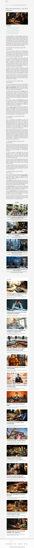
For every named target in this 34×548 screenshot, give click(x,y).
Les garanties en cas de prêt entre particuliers (13, 30)
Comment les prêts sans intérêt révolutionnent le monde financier (15, 458)
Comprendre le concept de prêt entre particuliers (13, 27)
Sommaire (9, 25)
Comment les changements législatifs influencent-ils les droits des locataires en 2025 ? (17, 218)
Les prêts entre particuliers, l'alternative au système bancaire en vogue (17, 513)
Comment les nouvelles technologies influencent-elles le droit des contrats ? (17, 270)
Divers (25, 544)
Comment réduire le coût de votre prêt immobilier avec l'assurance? (16, 532)
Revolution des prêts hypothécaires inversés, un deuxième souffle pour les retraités (16, 477)
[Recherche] (17, 541)
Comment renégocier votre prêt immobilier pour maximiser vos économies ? (17, 294)
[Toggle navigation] (7, 1)
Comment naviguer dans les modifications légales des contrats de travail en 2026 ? (17, 253)
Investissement (9, 544)
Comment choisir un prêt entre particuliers (12, 33)
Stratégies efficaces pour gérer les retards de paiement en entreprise (16, 312)
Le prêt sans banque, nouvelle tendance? (16, 440)
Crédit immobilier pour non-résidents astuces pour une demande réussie (16, 349)
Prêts (15, 544)
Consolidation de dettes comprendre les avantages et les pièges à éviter (16, 331)
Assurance (20, 544)
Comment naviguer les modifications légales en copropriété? (17, 235)
